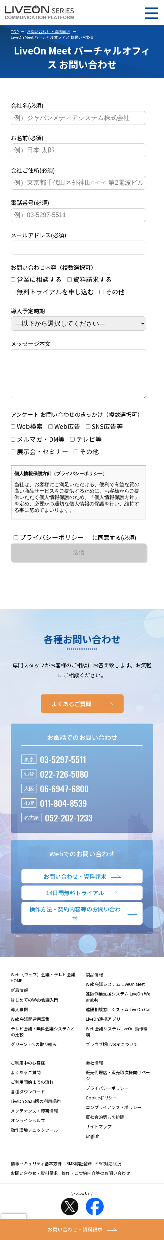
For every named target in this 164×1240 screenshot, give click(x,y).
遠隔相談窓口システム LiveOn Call (118, 1018)
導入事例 (19, 1018)
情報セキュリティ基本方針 (36, 1172)
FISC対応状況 (108, 1172)
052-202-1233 (69, 826)
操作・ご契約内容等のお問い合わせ (95, 1181)
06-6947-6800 (64, 796)
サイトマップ (98, 1135)
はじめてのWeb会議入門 (34, 1008)
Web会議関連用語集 (30, 1027)
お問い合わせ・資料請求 (48, 31)
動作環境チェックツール (34, 1138)
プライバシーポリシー (107, 1096)
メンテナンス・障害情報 (34, 1119)
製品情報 (94, 983)
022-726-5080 (64, 782)
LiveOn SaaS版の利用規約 (36, 1110)
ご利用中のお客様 (28, 1071)
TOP (15, 31)
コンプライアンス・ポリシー (113, 1116)
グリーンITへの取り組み (34, 1053)
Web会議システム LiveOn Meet (115, 992)
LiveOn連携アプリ (103, 1027)
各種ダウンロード (28, 1100)
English (93, 1144)
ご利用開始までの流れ (32, 1090)
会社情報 (94, 1071)
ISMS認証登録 (78, 1172)
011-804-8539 (63, 811)
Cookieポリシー (101, 1106)
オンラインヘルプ (28, 1129)
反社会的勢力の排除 (105, 1125)
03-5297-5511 (63, 767)
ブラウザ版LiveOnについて (112, 1053)
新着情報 (19, 998)
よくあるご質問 (26, 1081)
